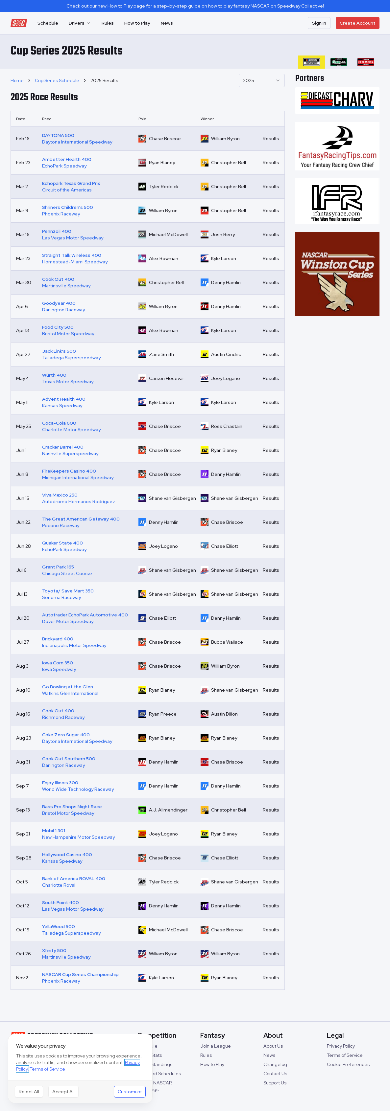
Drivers (80, 23)
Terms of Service (345, 1055)
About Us (273, 1046)
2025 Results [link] (104, 80)
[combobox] (262, 80)
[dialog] (80, 1068)
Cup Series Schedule (57, 80)
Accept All (63, 1092)
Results (271, 139)
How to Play (137, 23)
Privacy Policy (341, 1046)
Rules (108, 23)
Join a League (215, 1046)
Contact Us (275, 1074)
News (167, 23)
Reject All (29, 1092)
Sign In (319, 23)
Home (17, 80)
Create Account (358, 23)
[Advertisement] (337, 422)
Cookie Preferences (348, 1064)
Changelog (275, 1064)
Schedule (47, 23)
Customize (130, 1092)
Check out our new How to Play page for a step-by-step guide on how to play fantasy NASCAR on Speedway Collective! (195, 6)
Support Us (274, 1083)
